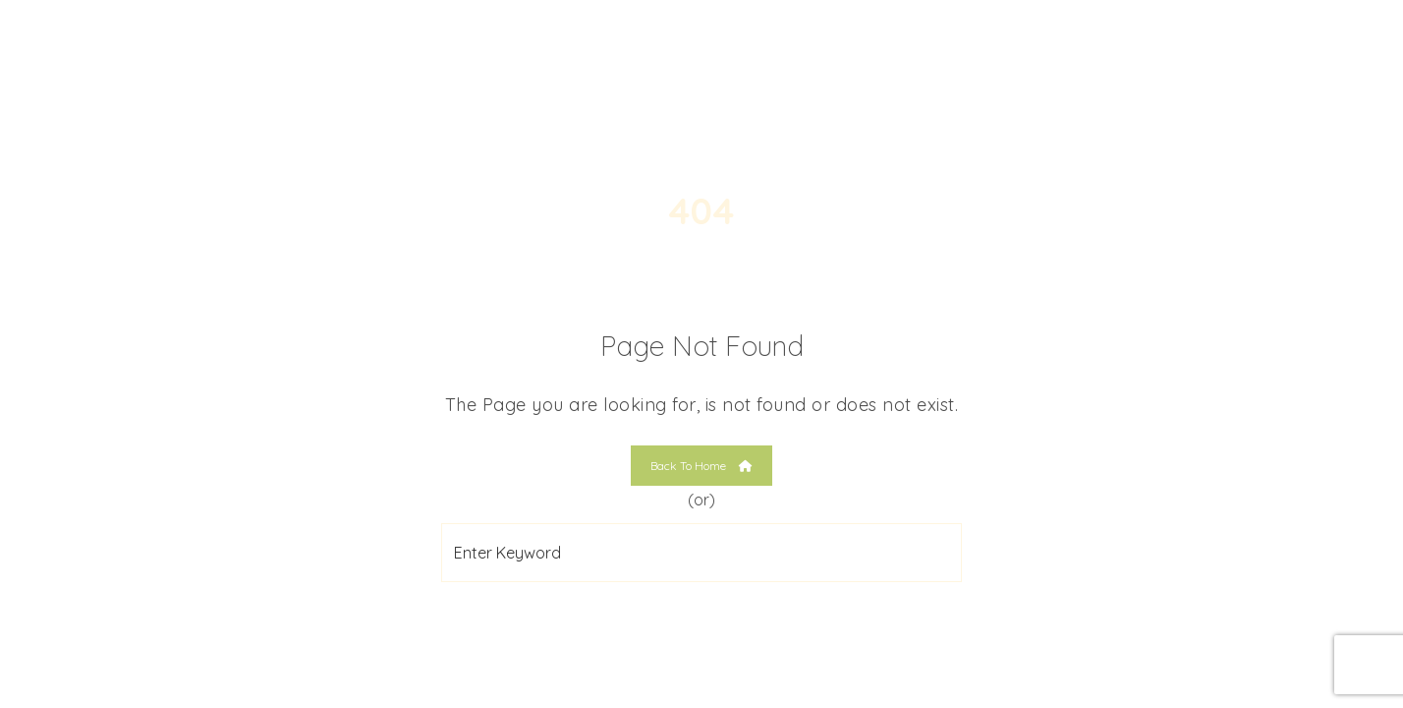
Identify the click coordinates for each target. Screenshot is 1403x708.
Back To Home (701, 465)
